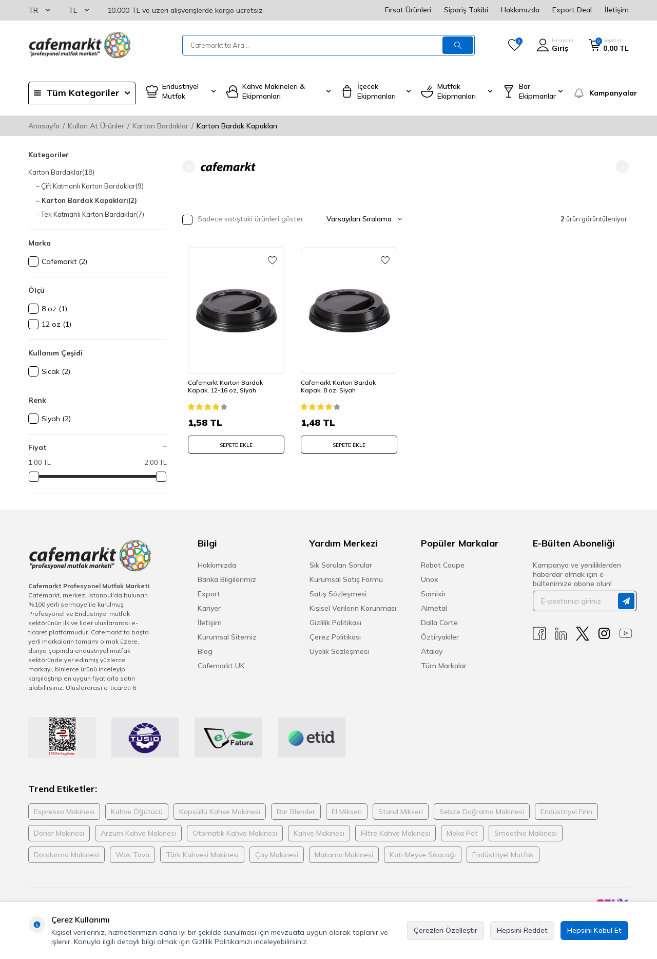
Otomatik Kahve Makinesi (234, 833)
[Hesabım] (554, 45)
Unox (429, 579)
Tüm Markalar (444, 665)
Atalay (431, 651)
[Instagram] (604, 634)
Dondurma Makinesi (66, 854)
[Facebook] (539, 634)
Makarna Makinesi (344, 854)
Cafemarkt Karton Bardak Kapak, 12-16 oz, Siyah (227, 383)
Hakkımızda (520, 9)
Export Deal (572, 9)
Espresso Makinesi (64, 811)
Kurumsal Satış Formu (346, 579)
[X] (582, 634)
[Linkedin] (561, 634)
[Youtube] (625, 634)
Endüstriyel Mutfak (503, 854)
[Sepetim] (609, 45)
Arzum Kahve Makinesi (138, 833)
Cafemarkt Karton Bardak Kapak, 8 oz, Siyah (340, 383)
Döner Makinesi (59, 833)
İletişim (617, 9)
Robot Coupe (443, 565)
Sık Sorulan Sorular (341, 565)
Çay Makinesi (276, 854)
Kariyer (209, 608)
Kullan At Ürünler (96, 125)
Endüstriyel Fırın (566, 811)
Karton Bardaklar (160, 125)
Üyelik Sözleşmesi (339, 651)
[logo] (79, 45)
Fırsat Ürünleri (408, 9)
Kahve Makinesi (319, 833)
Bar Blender (296, 811)
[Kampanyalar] (601, 93)
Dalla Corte (439, 622)
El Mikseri (347, 811)
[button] (188, 166)
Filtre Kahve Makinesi (395, 833)
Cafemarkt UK (221, 665)
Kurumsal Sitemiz (227, 637)
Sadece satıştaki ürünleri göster (242, 219)
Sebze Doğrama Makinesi (481, 811)
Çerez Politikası (335, 637)
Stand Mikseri (400, 811)
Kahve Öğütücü (137, 811)
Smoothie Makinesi (525, 833)
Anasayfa (44, 125)
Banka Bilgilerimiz (227, 579)
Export (209, 593)
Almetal (434, 608)
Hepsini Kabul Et (594, 930)
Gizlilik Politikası (335, 622)
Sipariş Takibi (466, 9)
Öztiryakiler (440, 637)
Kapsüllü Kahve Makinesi (219, 811)
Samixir (433, 593)
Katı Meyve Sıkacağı (423, 854)
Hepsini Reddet (522, 930)
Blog (205, 651)
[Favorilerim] (514, 45)
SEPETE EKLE (236, 441)
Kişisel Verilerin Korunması (353, 608)
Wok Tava (132, 854)
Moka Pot (462, 833)
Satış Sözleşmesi (338, 593)
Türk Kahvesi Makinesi (202, 854)
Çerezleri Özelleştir (445, 930)
